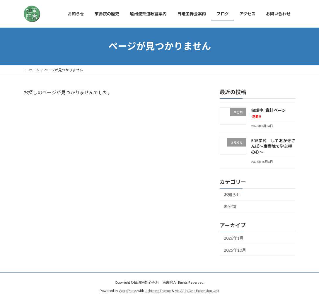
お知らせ (232, 194)
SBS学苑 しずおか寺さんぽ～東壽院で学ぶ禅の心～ (273, 146)
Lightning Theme (158, 290)
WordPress (128, 290)
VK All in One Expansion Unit (197, 290)
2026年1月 (234, 238)
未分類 (230, 206)
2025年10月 (235, 249)
